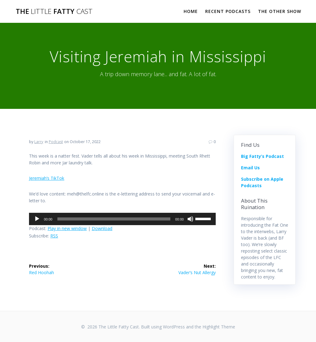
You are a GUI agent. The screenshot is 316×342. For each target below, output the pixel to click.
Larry (38, 141)
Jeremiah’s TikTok (46, 178)
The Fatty (54, 11)
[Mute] (190, 219)
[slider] (113, 218)
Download (102, 228)
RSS (54, 236)
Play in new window (67, 228)
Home (191, 11)
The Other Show (279, 11)
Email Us (250, 168)
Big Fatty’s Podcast (262, 156)
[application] (122, 219)
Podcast (56, 141)
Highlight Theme (218, 327)
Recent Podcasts (228, 11)
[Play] (37, 219)
